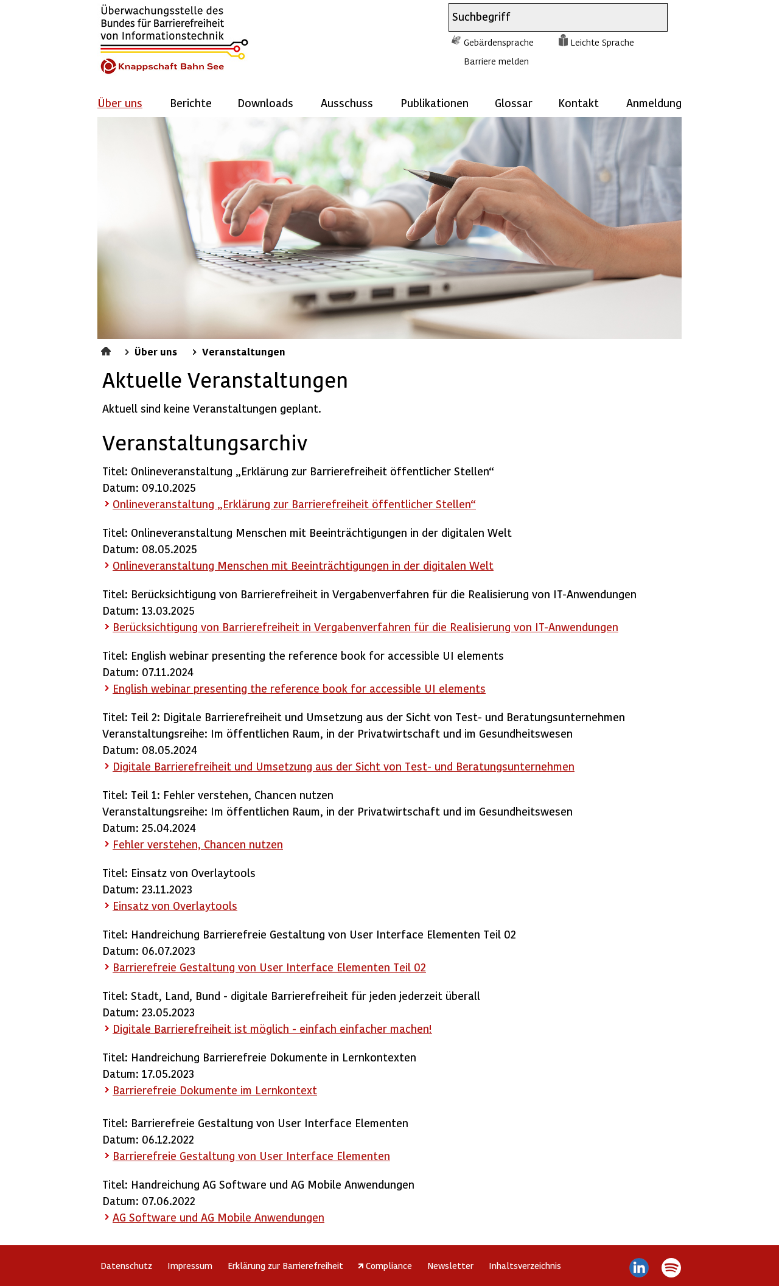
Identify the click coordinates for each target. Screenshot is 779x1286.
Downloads (265, 102)
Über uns (155, 351)
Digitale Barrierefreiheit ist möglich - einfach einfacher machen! (272, 1028)
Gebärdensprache (499, 42)
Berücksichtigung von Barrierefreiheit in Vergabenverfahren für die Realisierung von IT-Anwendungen (365, 626)
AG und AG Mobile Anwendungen (218, 1217)
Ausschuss (347, 102)
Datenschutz (126, 1265)
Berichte (191, 102)
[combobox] (547, 17)
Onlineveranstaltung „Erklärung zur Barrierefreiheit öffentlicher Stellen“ (294, 503)
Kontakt (578, 102)
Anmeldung (654, 102)
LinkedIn (639, 1267)
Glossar (514, 102)
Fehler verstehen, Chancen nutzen (198, 843)
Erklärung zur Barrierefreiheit (285, 1265)
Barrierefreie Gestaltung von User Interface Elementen (251, 1155)
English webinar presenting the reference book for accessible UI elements (299, 688)
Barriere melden (496, 60)
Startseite (107, 349)
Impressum (189, 1265)
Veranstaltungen (243, 351)
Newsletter (450, 1265)
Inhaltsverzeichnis (525, 1265)
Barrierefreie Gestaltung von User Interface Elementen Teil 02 (269, 966)
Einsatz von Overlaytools (175, 905)
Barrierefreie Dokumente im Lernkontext (215, 1089)
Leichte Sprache (602, 42)
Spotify (671, 1267)
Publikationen (434, 102)
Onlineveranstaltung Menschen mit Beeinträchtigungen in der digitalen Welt (303, 565)
